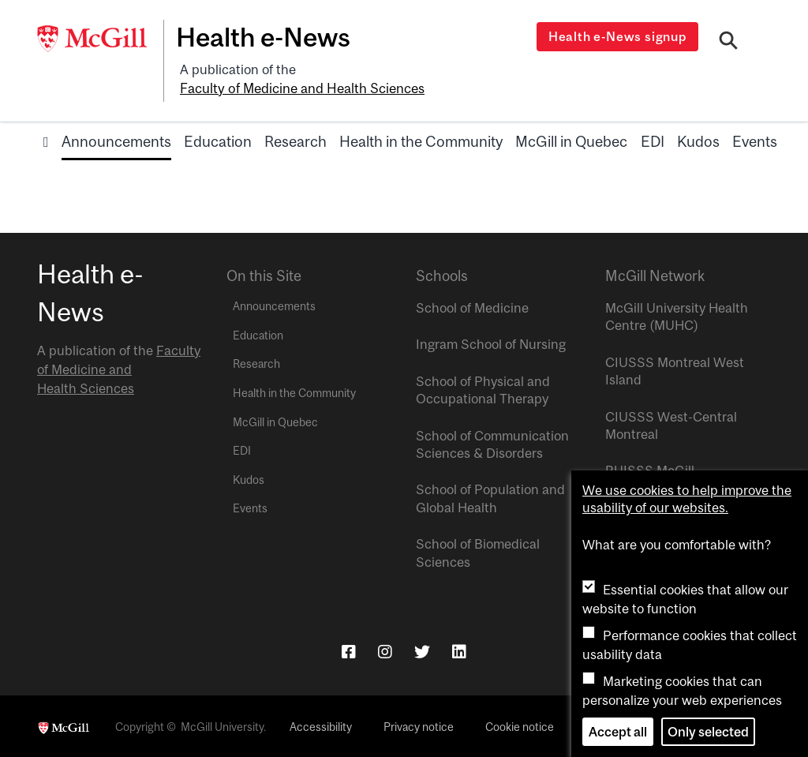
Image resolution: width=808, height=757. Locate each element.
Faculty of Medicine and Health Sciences (301, 88)
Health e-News (266, 37)
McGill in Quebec (571, 139)
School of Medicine (472, 306)
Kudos (698, 139)
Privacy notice (418, 725)
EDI (652, 139)
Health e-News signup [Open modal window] (618, 36)
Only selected (708, 732)
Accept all (618, 732)
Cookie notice (519, 725)
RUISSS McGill (649, 469)
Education (218, 139)
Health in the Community (421, 139)
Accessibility (321, 725)
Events (754, 139)
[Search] (729, 42)
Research (295, 139)
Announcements (116, 139)
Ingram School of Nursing (491, 342)
